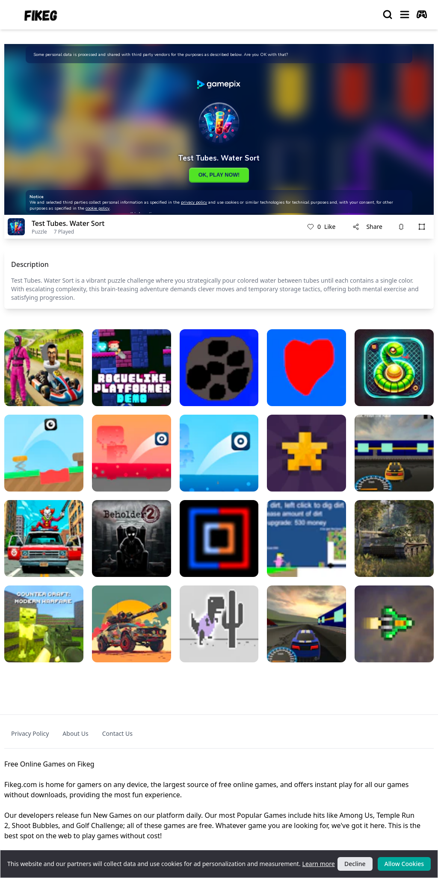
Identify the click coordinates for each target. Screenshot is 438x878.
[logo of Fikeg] (41, 15)
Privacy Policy (30, 733)
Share (367, 226)
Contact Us (117, 733)
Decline (355, 864)
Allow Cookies (404, 864)
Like (321, 226)
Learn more (318, 864)
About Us (75, 733)
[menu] (405, 14)
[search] (387, 14)
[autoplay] (422, 14)
